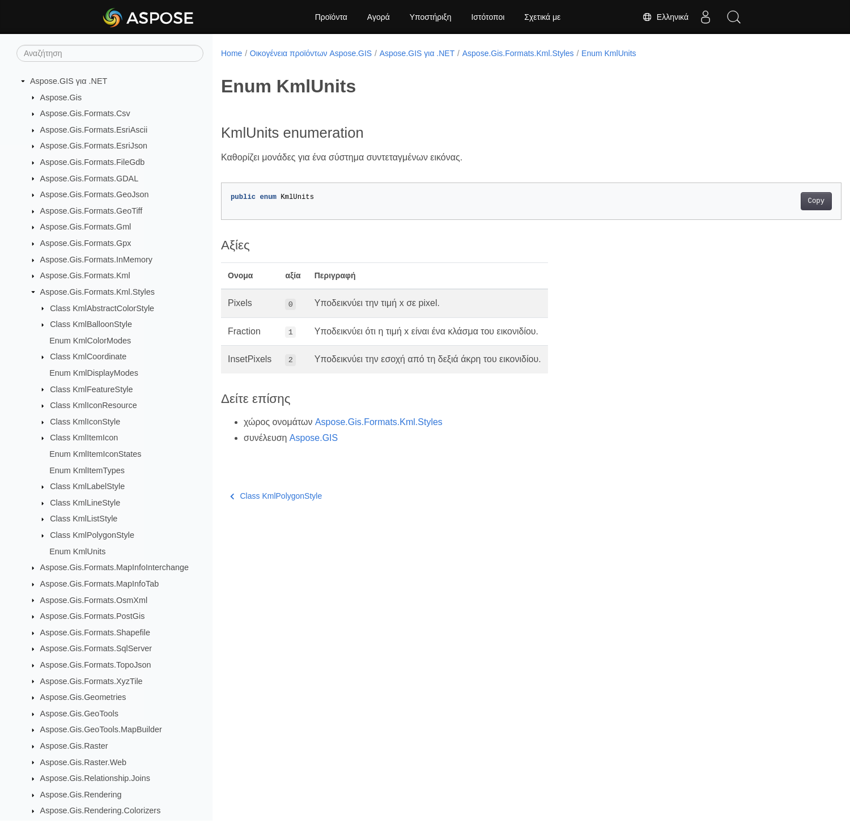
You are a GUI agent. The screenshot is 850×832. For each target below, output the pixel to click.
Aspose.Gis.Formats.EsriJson (94, 145)
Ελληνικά (665, 17)
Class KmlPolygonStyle (92, 535)
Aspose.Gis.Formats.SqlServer (96, 648)
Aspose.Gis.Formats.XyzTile (91, 681)
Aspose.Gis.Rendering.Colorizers (100, 810)
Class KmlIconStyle (85, 421)
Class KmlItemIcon (84, 437)
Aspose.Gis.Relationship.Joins (95, 778)
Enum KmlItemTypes (87, 470)
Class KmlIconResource (93, 405)
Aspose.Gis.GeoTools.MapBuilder (101, 729)
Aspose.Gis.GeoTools (79, 713)
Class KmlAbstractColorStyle (102, 308)
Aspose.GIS (314, 438)
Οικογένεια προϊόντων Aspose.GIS (311, 53)
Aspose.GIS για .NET (68, 81)
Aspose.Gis (61, 97)
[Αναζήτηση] (109, 53)
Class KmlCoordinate (88, 356)
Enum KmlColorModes (90, 340)
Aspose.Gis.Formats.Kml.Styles (97, 291)
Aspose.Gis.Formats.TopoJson (95, 664)
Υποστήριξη (431, 17)
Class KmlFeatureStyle (91, 389)
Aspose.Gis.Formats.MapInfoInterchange (114, 567)
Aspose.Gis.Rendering (81, 794)
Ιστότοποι (487, 17)
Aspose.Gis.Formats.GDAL (89, 178)
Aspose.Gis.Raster (74, 745)
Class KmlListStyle (83, 518)
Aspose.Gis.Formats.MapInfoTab (99, 583)
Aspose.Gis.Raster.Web (83, 762)
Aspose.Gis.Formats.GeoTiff (91, 210)
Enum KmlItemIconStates (95, 454)
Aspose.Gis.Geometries (83, 697)
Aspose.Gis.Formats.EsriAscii (94, 129)
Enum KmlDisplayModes (93, 372)
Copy (773, 201)
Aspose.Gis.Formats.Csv (85, 113)
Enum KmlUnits (77, 551)
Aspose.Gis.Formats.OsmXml (94, 600)
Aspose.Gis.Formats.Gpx (85, 243)
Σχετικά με (542, 17)
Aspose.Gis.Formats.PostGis (92, 616)
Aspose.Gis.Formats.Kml (85, 275)
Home (231, 53)
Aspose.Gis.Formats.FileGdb (92, 162)
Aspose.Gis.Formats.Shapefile (95, 632)
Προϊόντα (331, 17)
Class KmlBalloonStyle (91, 324)
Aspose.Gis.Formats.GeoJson (94, 194)
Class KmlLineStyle (85, 502)
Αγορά (378, 17)
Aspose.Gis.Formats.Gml (85, 226)
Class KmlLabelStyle (87, 486)
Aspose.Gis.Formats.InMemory (96, 259)
